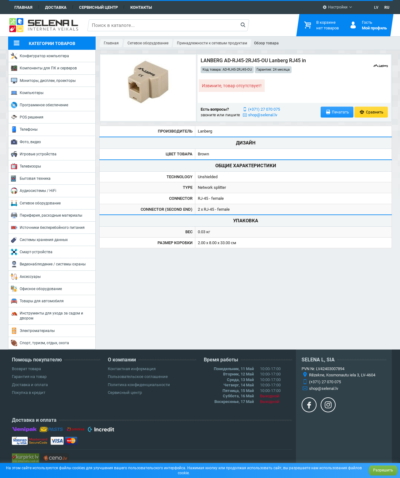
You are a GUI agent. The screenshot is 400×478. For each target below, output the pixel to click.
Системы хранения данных (39, 240)
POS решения (27, 117)
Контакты (141, 7)
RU (386, 7)
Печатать (337, 112)
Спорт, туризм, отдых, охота (40, 343)
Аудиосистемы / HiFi (33, 191)
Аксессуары (26, 277)
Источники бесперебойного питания (48, 227)
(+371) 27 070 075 (264, 109)
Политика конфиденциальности (139, 384)
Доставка (56, 7)
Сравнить (371, 112)
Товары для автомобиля (37, 301)
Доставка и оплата (30, 384)
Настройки (335, 7)
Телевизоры (26, 166)
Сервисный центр (98, 7)
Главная (23, 7)
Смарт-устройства (31, 252)
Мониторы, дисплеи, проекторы (43, 81)
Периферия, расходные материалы (46, 215)
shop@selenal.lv (262, 115)
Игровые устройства (34, 154)
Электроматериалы (33, 331)
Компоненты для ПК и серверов (44, 68)
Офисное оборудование (36, 289)
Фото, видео (26, 142)
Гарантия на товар (29, 376)
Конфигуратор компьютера (40, 56)
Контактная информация (132, 368)
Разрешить (383, 470)
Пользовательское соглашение (138, 376)
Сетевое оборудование (36, 203)
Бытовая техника (31, 178)
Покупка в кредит (28, 392)
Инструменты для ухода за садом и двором (47, 315)
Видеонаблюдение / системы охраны (48, 264)
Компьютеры (27, 93)
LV (376, 7)
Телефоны (24, 129)
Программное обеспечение (39, 105)
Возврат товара (26, 368)
